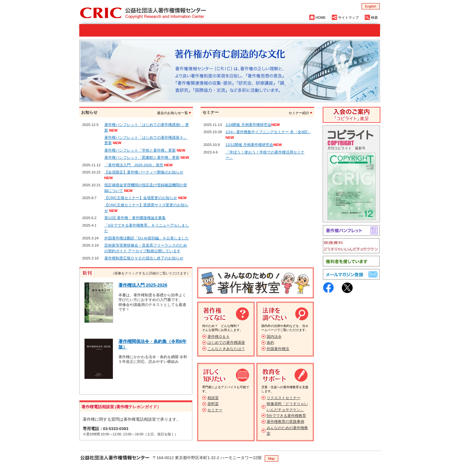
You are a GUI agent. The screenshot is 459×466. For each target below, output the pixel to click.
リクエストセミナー (283, 398)
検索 (374, 17)
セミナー (214, 410)
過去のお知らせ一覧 (172, 113)
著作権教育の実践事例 (285, 421)
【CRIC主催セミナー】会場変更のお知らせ (140, 198)
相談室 (213, 398)
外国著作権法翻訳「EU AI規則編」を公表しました (146, 238)
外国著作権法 (278, 349)
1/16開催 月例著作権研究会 (248, 125)
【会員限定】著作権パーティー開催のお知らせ (143, 172)
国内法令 (274, 336)
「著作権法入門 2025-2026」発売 (133, 165)
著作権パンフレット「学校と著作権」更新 (140, 150)
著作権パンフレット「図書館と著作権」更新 (142, 157)
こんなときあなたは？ (226, 349)
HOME (321, 17)
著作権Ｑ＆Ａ (218, 336)
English (370, 6)
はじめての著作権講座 (226, 342)
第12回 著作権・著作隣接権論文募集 (135, 218)
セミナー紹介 (299, 113)
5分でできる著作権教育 (286, 415)
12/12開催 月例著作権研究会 (250, 145)
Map (271, 458)
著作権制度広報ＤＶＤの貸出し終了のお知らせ (143, 258)
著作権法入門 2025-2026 (142, 285)
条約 (270, 342)
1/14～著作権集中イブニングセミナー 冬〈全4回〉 (268, 132)
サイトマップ (348, 17)
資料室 (213, 404)
